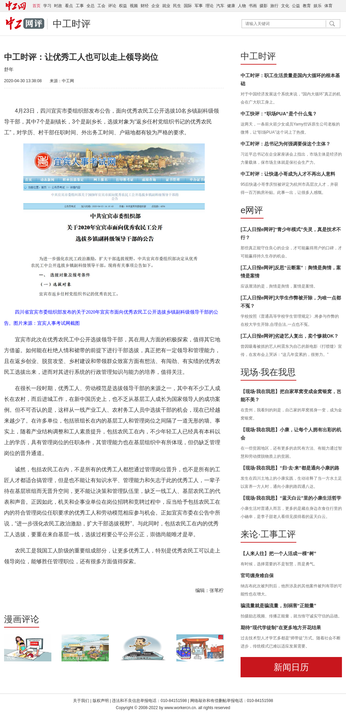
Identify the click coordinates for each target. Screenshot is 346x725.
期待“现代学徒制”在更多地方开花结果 (281, 627)
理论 (209, 5)
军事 (199, 5)
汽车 (220, 5)
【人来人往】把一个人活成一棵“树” (278, 553)
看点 (69, 5)
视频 (134, 5)
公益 (296, 5)
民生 (177, 5)
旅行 (274, 5)
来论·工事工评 (268, 534)
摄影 (264, 5)
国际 (188, 5)
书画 (253, 5)
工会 (101, 5)
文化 (285, 5)
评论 (112, 5)
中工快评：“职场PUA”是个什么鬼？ (279, 113)
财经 (145, 5)
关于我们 (81, 700)
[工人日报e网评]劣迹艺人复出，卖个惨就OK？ (290, 336)
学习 (47, 5)
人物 (242, 5)
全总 (90, 5)
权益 (123, 5)
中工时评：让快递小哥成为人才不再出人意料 (288, 174)
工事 (80, 5)
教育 (307, 5)
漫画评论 (21, 619)
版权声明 (101, 700)
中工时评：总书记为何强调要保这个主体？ (285, 143)
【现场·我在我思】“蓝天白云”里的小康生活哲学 (291, 498)
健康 (231, 5)
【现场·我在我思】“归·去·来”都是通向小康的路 (290, 468)
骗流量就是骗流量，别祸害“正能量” (278, 605)
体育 (328, 5)
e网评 (252, 210)
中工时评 (72, 24)
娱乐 (318, 5)
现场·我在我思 (268, 372)
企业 (155, 5)
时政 (58, 5)
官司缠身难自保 (257, 575)
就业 (166, 5)
